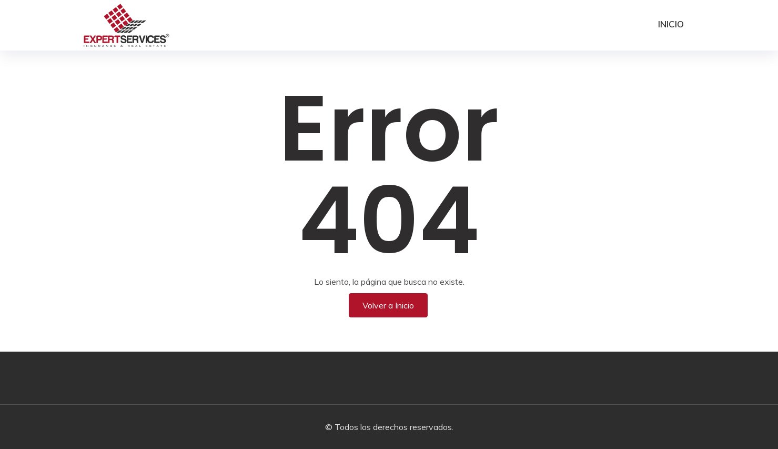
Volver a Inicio (388, 305)
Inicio (671, 23)
